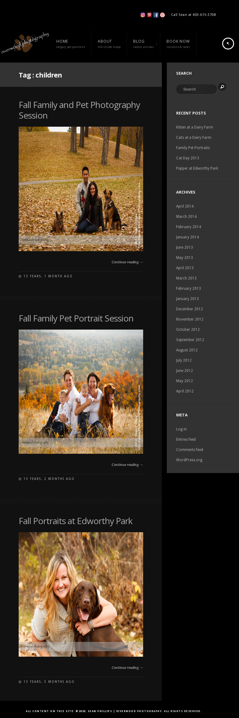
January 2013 (187, 299)
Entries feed (186, 439)
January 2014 (187, 237)
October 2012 (188, 329)
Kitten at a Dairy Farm (194, 127)
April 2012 (185, 391)
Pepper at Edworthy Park (197, 168)
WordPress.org (189, 460)
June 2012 (184, 370)
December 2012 (189, 309)
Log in (181, 429)
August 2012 (187, 350)
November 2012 (190, 319)
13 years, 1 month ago (48, 276)
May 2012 (184, 381)
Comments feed (189, 450)
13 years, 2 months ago (49, 479)
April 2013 (185, 268)
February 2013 (188, 288)
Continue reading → (127, 262)
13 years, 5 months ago (49, 681)
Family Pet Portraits (193, 148)
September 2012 (190, 340)
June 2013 (184, 247)
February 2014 (188, 227)
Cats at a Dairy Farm (193, 137)
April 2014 (185, 206)
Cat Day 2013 (187, 158)
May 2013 (184, 258)
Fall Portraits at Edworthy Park (75, 521)
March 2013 (186, 278)
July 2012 (184, 360)
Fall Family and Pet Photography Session (79, 110)
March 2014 (186, 216)
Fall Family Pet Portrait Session (76, 318)
